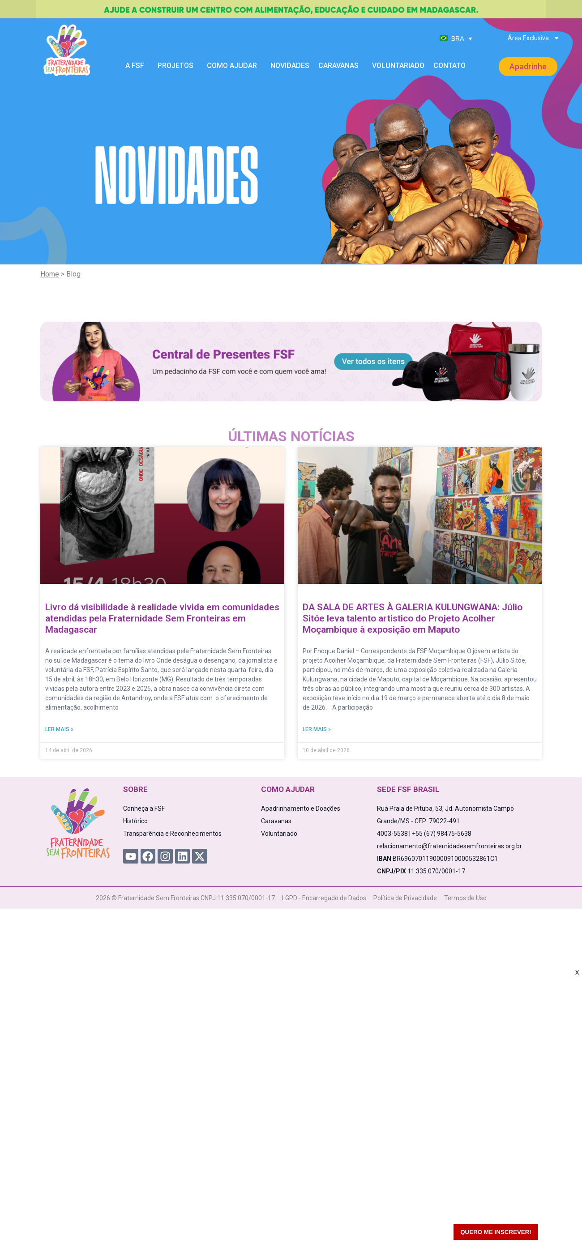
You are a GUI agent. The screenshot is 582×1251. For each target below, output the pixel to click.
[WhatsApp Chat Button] (559, 1228)
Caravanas (340, 65)
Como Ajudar (234, 65)
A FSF (137, 65)
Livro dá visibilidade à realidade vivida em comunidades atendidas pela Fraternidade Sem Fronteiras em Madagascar (162, 618)
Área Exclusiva (534, 38)
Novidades (289, 65)
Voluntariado (398, 65)
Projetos (178, 65)
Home (49, 274)
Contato (449, 65)
